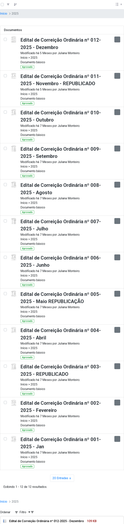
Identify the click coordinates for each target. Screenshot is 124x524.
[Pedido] (15, 5)
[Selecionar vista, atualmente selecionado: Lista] (119, 5)
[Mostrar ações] (117, 39)
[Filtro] (8, 5)
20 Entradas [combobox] (63, 478)
